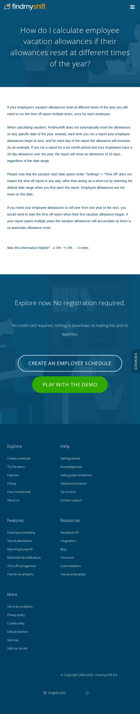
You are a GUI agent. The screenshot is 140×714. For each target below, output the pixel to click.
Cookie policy (16, 623)
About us (13, 500)
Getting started (70, 458)
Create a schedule (18, 458)
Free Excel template (73, 574)
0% (67, 248)
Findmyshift (36, 674)
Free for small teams (20, 574)
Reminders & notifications (24, 557)
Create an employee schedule (70, 363)
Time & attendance (19, 541)
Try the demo (16, 467)
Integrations (68, 541)
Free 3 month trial (18, 492)
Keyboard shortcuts (73, 483)
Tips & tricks (68, 492)
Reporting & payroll (19, 549)
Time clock (67, 557)
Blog (63, 549)
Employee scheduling (21, 532)
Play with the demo (70, 384)
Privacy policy (16, 615)
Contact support (71, 500)
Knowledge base (71, 467)
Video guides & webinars (76, 475)
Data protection (17, 631)
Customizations (70, 566)
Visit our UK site (17, 648)
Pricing (11, 483)
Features (13, 475)
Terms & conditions (19, 606)
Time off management (21, 566)
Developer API (69, 532)
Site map (13, 640)
